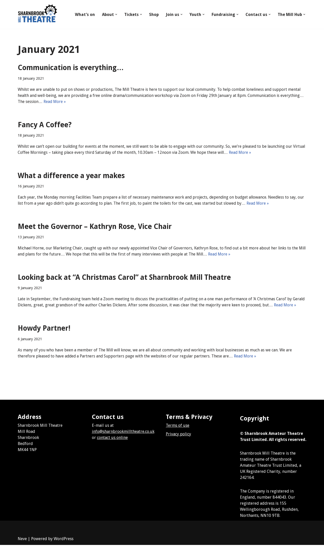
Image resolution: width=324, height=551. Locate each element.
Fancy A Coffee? (45, 125)
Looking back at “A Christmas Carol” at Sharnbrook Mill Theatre (124, 277)
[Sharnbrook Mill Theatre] (37, 14)
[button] (116, 14)
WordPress (63, 544)
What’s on (85, 14)
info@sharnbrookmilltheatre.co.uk (123, 437)
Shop (153, 14)
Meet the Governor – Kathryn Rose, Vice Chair (95, 226)
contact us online (112, 443)
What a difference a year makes (71, 176)
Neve (22, 544)
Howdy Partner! (44, 334)
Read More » (78, 101)
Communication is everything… (71, 67)
